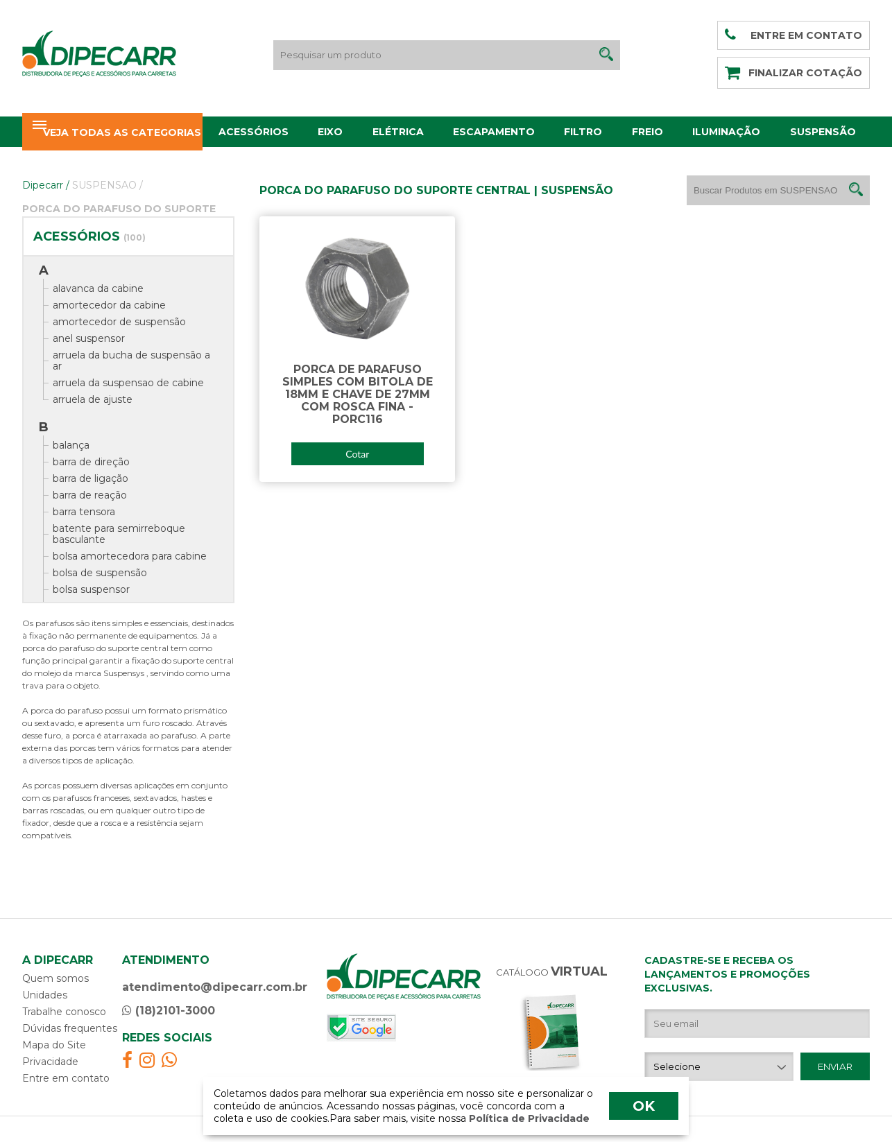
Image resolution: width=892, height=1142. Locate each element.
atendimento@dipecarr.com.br (214, 987)
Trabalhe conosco (64, 1011)
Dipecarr (45, 185)
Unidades (44, 995)
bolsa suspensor (91, 589)
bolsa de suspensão (100, 572)
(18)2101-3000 (168, 1010)
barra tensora (84, 511)
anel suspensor (89, 338)
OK (644, 1106)
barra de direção (91, 461)
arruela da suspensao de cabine (128, 382)
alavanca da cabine (98, 288)
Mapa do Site (54, 1045)
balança (71, 445)
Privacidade (50, 1061)
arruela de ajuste (92, 399)
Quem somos (55, 978)
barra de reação (90, 495)
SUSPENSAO (107, 185)
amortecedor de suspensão (119, 321)
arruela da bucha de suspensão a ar (131, 360)
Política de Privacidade (528, 1118)
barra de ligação (90, 478)
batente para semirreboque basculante (119, 534)
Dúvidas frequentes (69, 1028)
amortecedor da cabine (109, 305)
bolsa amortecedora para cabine (130, 556)
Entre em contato (66, 1078)
